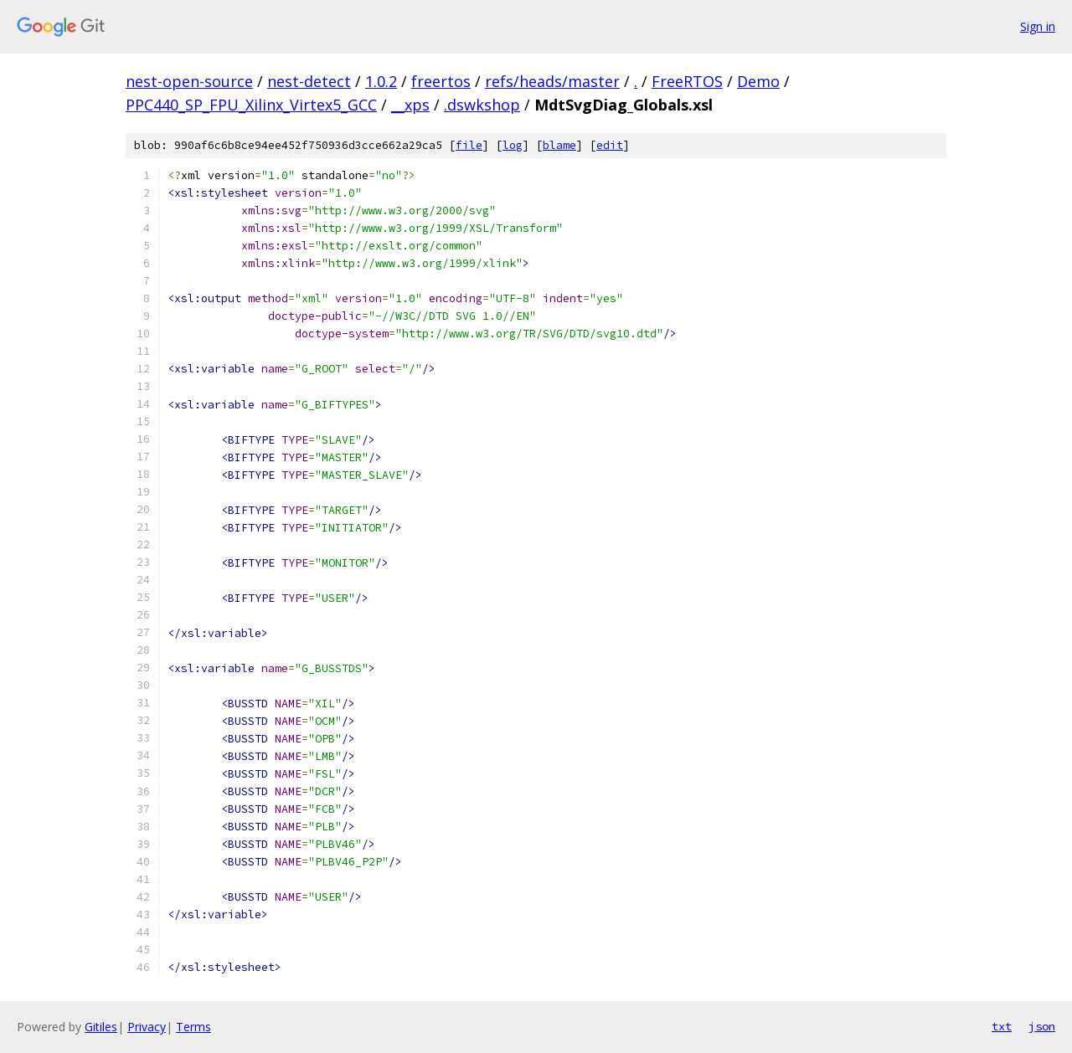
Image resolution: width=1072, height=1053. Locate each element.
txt (1002, 1026)
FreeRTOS (687, 81)
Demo (758, 81)
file (469, 145)
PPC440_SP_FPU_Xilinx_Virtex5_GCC (251, 105)
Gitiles (101, 1027)
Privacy (146, 1027)
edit (609, 145)
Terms (193, 1027)
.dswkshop (482, 105)
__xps (410, 105)
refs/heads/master (552, 81)
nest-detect (309, 81)
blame (559, 145)
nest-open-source (189, 81)
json (1041, 1026)
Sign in (1037, 26)
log (512, 145)
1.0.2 (381, 81)
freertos (441, 81)
